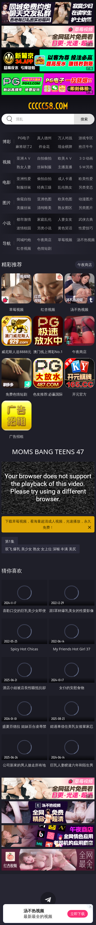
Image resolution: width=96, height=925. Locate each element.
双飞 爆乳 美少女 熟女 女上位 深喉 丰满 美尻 (40, 548)
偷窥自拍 (24, 199)
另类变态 (86, 187)
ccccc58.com (48, 106)
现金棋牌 (65, 146)
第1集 (9, 541)
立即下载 (77, 913)
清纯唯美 (44, 207)
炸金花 (44, 146)
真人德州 (44, 137)
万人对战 (65, 137)
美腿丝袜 (24, 207)
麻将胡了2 (24, 146)
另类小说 (44, 228)
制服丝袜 (24, 187)
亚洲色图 (44, 199)
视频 (7, 162)
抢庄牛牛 (86, 146)
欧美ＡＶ (65, 158)
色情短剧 (44, 248)
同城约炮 (24, 239)
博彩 (7, 141)
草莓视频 (65, 239)
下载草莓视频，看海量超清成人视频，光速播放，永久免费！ (48, 524)
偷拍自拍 (44, 178)
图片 (7, 202)
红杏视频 (24, 248)
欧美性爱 (86, 178)
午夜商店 (44, 239)
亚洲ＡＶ (24, 158)
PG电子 (24, 137)
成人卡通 (65, 178)
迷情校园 (24, 228)
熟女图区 (65, 207)
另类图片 (86, 207)
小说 (7, 223)
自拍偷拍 (44, 158)
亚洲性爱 (24, 178)
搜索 (84, 119)
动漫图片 (86, 199)
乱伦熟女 (65, 187)
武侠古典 (86, 219)
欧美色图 (65, 199)
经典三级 (44, 187)
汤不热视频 (86, 239)
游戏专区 (86, 137)
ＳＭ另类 (86, 166)
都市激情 (24, 219)
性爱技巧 (86, 228)
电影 (7, 182)
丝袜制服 (44, 166)
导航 (7, 243)
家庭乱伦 (44, 219)
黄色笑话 (65, 228)
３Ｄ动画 (86, 158)
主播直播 (65, 166)
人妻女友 (65, 219)
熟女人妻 (24, 166)
